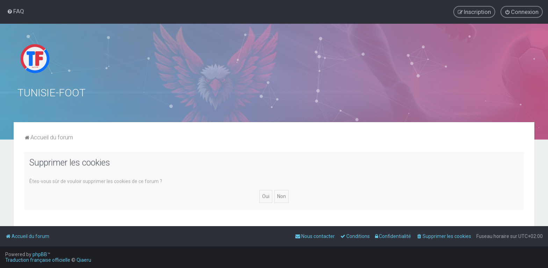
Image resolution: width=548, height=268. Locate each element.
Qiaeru (84, 260)
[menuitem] (15, 11)
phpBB (40, 254)
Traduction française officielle (37, 260)
